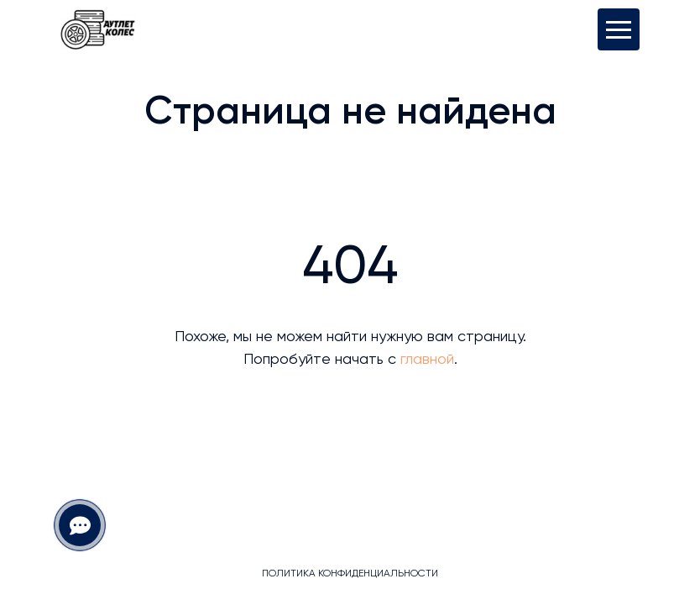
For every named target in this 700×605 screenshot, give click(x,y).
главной (427, 359)
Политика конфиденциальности (350, 574)
